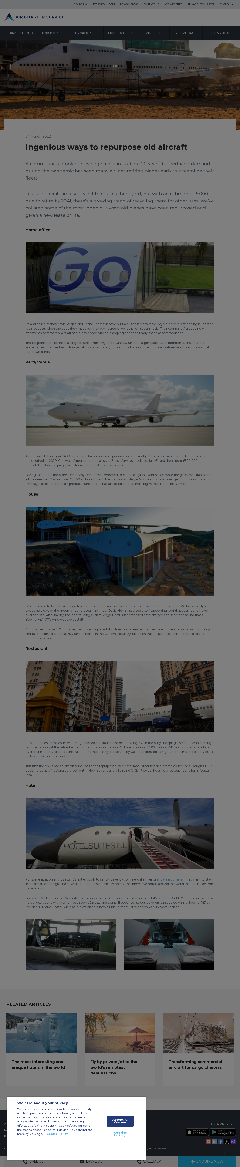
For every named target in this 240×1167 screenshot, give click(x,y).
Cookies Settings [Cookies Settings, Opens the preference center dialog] (120, 1134)
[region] (76, 1128)
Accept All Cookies (120, 1121)
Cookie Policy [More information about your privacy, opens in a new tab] (57, 1134)
